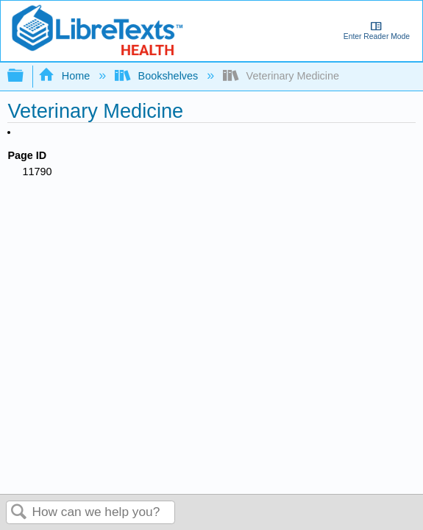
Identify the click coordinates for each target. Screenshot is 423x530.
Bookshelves (158, 76)
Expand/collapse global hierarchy (25, 76)
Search (19, 512)
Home (65, 76)
